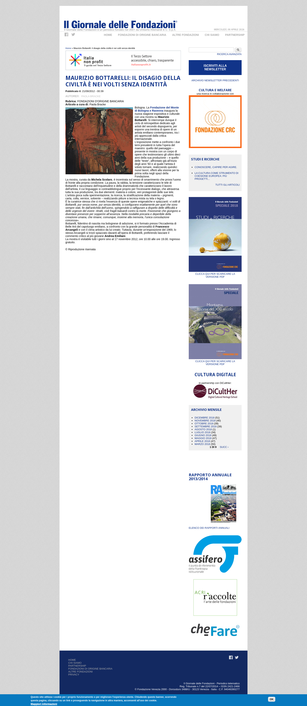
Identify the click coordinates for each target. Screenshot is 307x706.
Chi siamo (75, 662)
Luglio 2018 (202, 432)
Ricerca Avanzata (229, 54)
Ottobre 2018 (204, 423)
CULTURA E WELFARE (215, 90)
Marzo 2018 (202, 444)
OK (272, 699)
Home (108, 34)
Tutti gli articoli (227, 184)
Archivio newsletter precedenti (215, 80)
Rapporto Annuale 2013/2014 (210, 476)
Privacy (73, 674)
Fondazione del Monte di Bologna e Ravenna (157, 109)
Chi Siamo (212, 34)
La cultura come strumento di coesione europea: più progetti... (216, 176)
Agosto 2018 (203, 429)
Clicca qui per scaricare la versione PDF (215, 273)
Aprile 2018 (202, 441)
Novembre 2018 (205, 420)
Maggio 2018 (203, 438)
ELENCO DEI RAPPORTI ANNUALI (209, 527)
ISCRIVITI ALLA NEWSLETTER (215, 67)
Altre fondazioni (185, 34)
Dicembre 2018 (204, 417)
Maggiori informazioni (44, 703)
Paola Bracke (91, 96)
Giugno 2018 (203, 435)
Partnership (235, 34)
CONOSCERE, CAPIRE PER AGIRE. (216, 167)
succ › (224, 447)
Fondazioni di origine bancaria (142, 34)
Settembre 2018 (206, 426)
